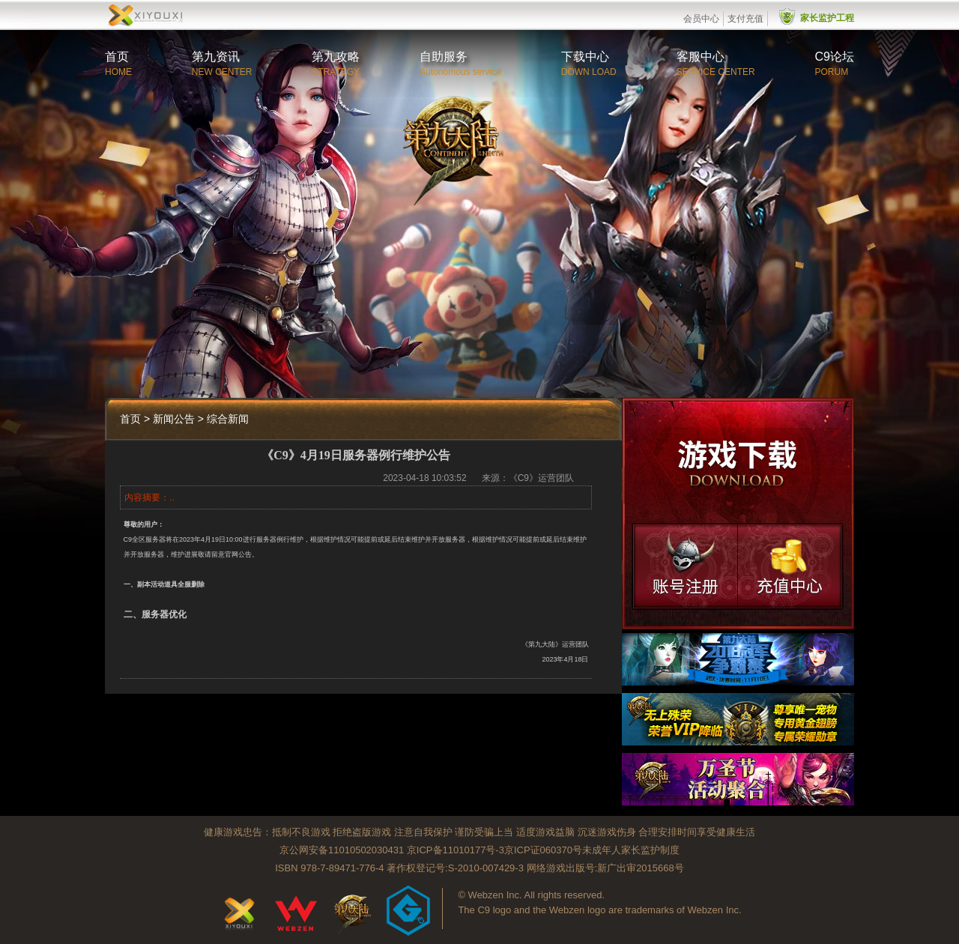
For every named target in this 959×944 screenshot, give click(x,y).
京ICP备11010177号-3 (455, 850)
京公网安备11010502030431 (341, 850)
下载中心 (585, 56)
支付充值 (745, 18)
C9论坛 (834, 56)
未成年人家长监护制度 (631, 850)
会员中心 (701, 18)
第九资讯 (216, 56)
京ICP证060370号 (543, 850)
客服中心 (700, 56)
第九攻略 (336, 56)
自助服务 (444, 56)
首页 (117, 56)
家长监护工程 (827, 18)
